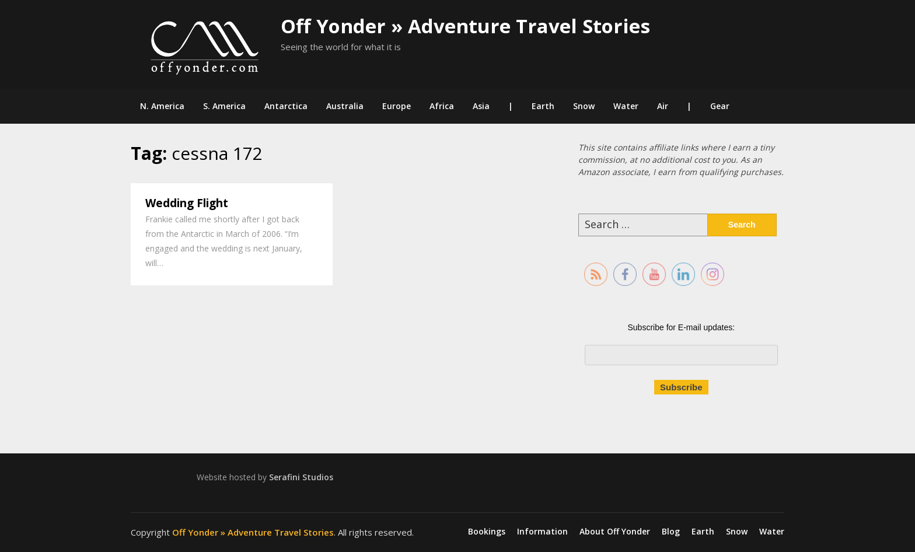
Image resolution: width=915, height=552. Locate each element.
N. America (162, 105)
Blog (671, 531)
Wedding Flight (186, 203)
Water (625, 105)
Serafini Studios (301, 477)
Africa (441, 105)
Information (542, 531)
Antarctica (286, 105)
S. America (224, 105)
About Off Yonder (614, 531)
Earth (543, 105)
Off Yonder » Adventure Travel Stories (465, 26)
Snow (584, 105)
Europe (396, 105)
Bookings (486, 531)
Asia (481, 105)
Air (662, 105)
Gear (719, 105)
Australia (345, 105)
